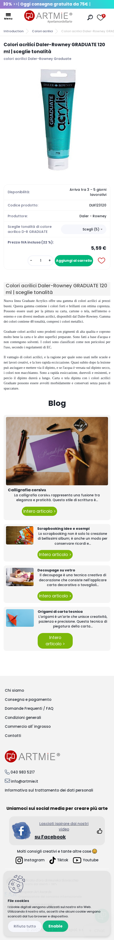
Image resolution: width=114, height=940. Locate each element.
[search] (90, 17)
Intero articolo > (39, 511)
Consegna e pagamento (28, 699)
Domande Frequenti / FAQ (29, 708)
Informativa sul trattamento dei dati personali (49, 790)
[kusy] (40, 260)
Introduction (14, 31)
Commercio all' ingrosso (28, 726)
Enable (55, 926)
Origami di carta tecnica (60, 611)
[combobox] (83, 229)
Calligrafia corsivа (27, 490)
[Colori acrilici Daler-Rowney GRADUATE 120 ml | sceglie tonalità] (57, 119)
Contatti (13, 735)
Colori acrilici (42, 31)
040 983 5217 (23, 772)
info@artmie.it (24, 781)
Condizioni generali (23, 717)
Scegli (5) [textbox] (91, 229)
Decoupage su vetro (56, 570)
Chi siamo (14, 690)
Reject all (25, 926)
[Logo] (48, 17)
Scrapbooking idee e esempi (63, 528)
